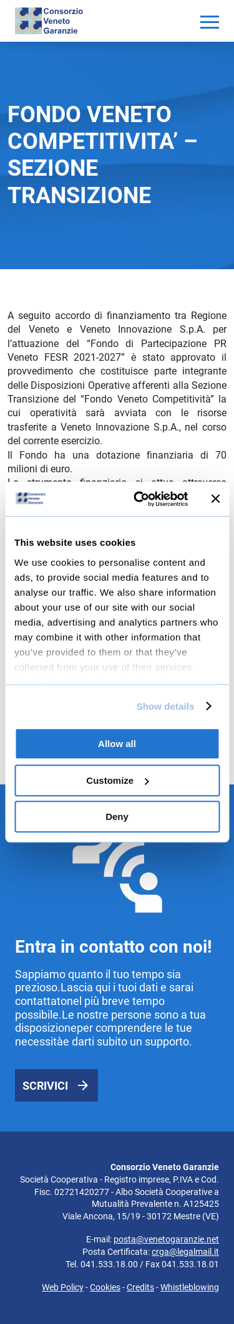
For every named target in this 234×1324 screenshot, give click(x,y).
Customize (117, 780)
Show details (166, 706)
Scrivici (45, 1085)
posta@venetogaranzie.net (166, 1239)
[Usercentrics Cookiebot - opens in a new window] (139, 499)
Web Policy (63, 1287)
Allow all (117, 743)
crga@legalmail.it (185, 1252)
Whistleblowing (189, 1287)
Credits (140, 1287)
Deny (117, 816)
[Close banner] (215, 499)
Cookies (105, 1287)
